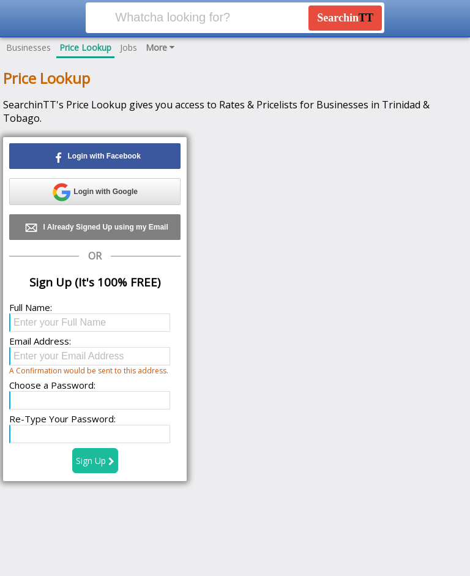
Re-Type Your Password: (62, 419)
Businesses (28, 47)
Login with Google (95, 192)
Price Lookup (85, 47)
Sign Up (95, 460)
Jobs (128, 47)
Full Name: (30, 307)
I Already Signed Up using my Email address (94, 229)
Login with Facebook (95, 157)
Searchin (345, 18)
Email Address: (40, 341)
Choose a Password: (52, 385)
